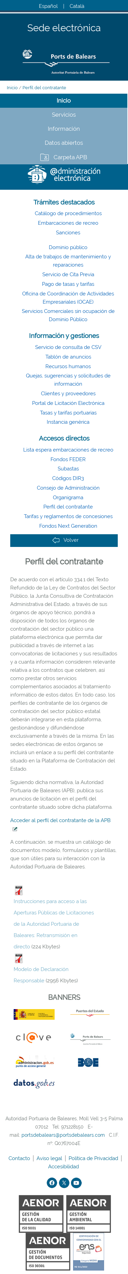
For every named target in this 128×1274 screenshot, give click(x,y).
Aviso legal (50, 1158)
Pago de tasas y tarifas (68, 284)
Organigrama (68, 497)
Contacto (20, 1158)
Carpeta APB (70, 157)
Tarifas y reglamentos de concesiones (68, 516)
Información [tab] (64, 128)
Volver (65, 540)
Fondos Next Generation (68, 526)
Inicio (12, 87)
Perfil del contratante (44, 87)
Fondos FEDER (68, 459)
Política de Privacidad (94, 1158)
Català (77, 6)
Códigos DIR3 (68, 478)
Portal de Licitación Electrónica (68, 403)
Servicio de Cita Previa (68, 274)
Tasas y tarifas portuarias (68, 413)
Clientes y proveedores (68, 393)
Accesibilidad (64, 1167)
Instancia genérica (68, 422)
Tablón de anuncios (68, 357)
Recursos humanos (68, 366)
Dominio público (68, 247)
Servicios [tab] (64, 114)
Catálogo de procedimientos (68, 213)
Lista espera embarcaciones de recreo (68, 450)
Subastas (68, 469)
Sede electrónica (64, 28)
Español (48, 6)
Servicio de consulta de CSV (68, 347)
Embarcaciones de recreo (68, 223)
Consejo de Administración (68, 488)
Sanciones (68, 233)
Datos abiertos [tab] (64, 142)
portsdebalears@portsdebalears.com (63, 1135)
